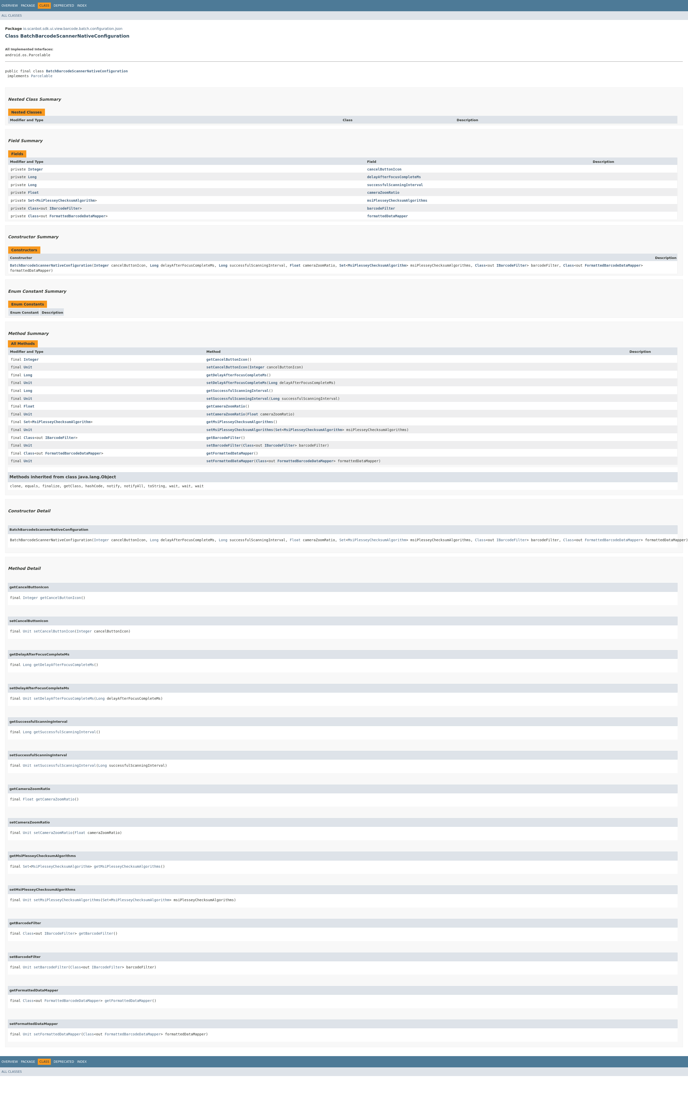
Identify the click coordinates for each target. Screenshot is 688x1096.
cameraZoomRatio (383, 192)
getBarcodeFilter (223, 438)
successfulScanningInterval (395, 185)
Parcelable (41, 76)
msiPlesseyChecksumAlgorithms (397, 200)
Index (82, 5)
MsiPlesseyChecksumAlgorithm (66, 200)
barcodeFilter (381, 208)
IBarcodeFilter (65, 208)
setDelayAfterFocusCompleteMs (236, 383)
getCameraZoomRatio (225, 406)
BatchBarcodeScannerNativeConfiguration (87, 71)
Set (31, 200)
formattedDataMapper (387, 216)
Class (33, 208)
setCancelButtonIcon (226, 367)
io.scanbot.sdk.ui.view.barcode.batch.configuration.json (72, 29)
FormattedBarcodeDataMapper (77, 216)
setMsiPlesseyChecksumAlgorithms (239, 430)
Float (33, 192)
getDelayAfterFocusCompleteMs (236, 375)
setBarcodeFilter (223, 445)
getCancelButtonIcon (226, 359)
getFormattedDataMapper (230, 453)
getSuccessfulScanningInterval (237, 391)
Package (28, 5)
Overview (10, 5)
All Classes (12, 15)
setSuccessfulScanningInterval (237, 399)
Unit (28, 367)
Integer (35, 169)
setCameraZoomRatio (225, 414)
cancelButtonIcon (384, 169)
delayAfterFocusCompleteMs (394, 177)
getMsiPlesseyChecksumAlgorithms (239, 422)
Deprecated (64, 5)
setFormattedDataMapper (230, 461)
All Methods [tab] (23, 344)
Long (32, 177)
